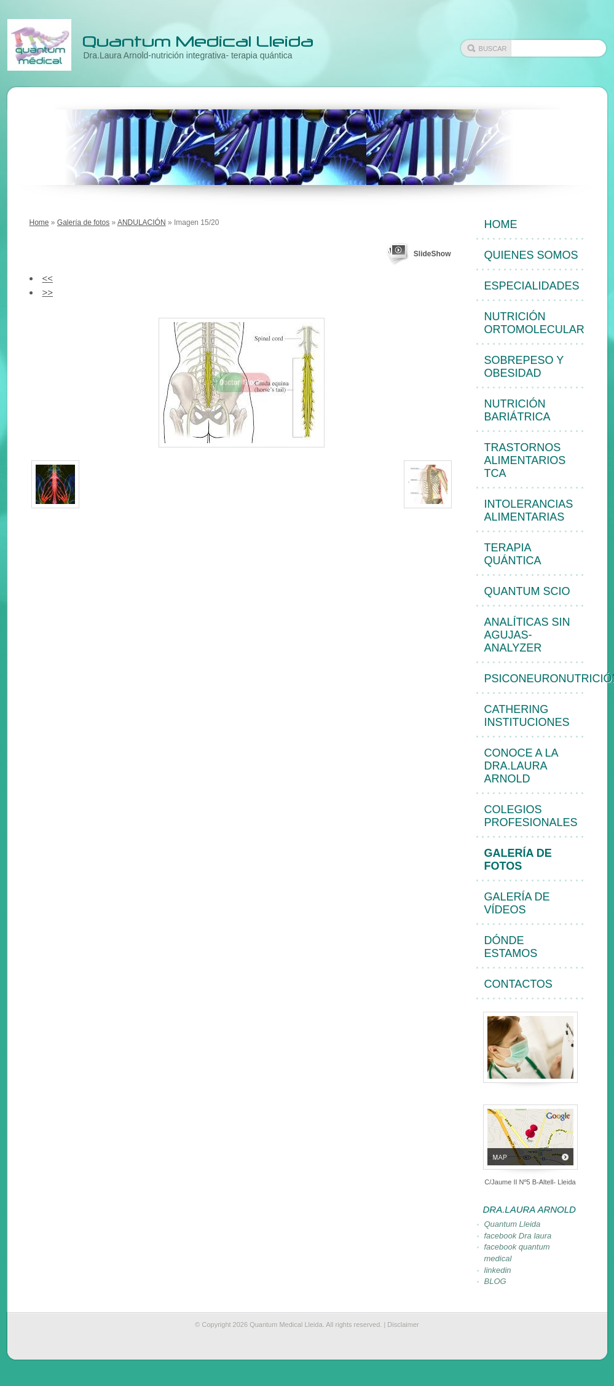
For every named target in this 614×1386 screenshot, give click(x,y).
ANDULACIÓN (141, 222)
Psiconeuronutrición (534, 678)
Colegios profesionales (531, 816)
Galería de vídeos (517, 903)
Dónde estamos (511, 946)
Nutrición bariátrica (517, 410)
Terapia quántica (512, 554)
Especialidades (532, 286)
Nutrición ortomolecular (534, 323)
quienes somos (531, 255)
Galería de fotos (83, 222)
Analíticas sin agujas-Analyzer (527, 635)
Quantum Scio (527, 591)
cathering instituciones (527, 715)
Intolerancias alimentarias (528, 510)
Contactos (518, 984)
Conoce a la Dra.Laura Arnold (521, 766)
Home (39, 222)
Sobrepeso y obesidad (524, 366)
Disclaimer (403, 1324)
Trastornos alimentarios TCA (525, 460)
